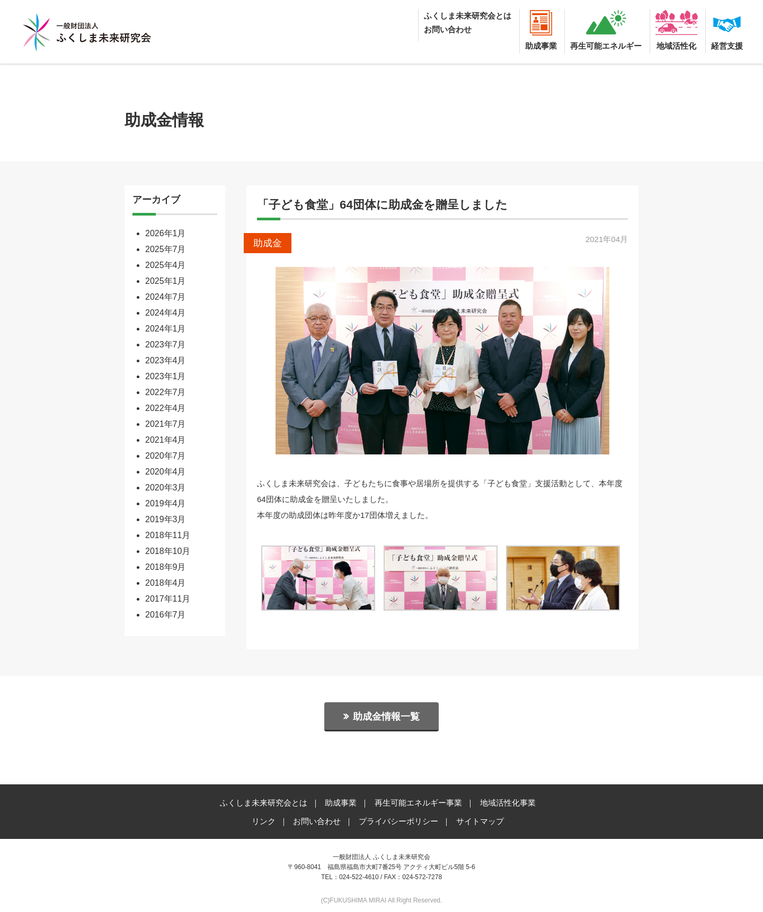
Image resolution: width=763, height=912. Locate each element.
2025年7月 (165, 249)
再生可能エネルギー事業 (418, 802)
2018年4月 (165, 582)
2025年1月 (165, 280)
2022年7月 (165, 392)
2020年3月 (165, 487)
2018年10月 (167, 551)
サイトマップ (480, 821)
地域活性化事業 (508, 802)
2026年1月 (165, 233)
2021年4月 (165, 439)
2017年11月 (167, 598)
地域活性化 (676, 45)
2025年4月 (165, 265)
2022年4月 (165, 408)
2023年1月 (165, 376)
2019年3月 (165, 519)
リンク (264, 821)
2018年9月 (165, 566)
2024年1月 (165, 328)
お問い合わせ (448, 29)
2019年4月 (165, 503)
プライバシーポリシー (398, 821)
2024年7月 (165, 296)
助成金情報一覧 (386, 716)
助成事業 (541, 45)
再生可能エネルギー (606, 45)
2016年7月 (165, 614)
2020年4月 (165, 471)
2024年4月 (165, 312)
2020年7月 (165, 455)
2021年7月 (165, 423)
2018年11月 (167, 535)
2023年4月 (165, 360)
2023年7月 (165, 344)
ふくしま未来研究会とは (467, 15)
